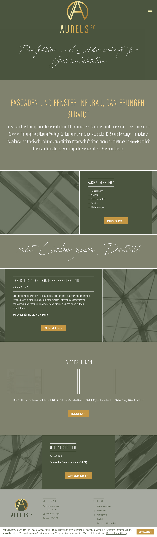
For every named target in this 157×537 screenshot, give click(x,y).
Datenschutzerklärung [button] (117, 533)
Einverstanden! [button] (145, 531)
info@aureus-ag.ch (53, 513)
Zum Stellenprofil (78, 475)
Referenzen (78, 413)
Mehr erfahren (116, 220)
